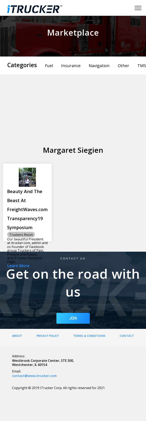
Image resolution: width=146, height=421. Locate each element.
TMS (141, 65)
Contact (127, 336)
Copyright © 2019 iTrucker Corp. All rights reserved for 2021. (58, 388)
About (17, 336)
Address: (18, 356)
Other (123, 65)
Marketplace (73, 32)
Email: (16, 371)
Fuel (49, 65)
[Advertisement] (73, 106)
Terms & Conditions (89, 336)
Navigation (99, 65)
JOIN (73, 318)
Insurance (71, 65)
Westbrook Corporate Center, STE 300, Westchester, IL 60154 (43, 362)
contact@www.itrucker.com (34, 375)
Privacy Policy (48, 336)
